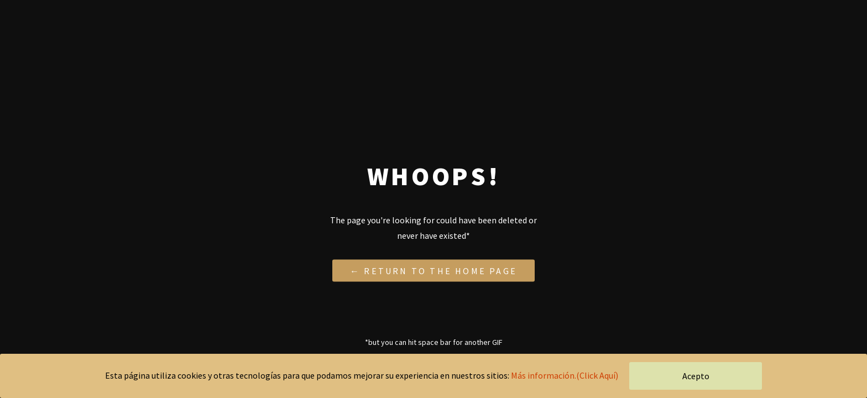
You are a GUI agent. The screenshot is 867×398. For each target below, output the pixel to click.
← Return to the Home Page (433, 270)
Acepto (695, 375)
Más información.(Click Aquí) (564, 375)
